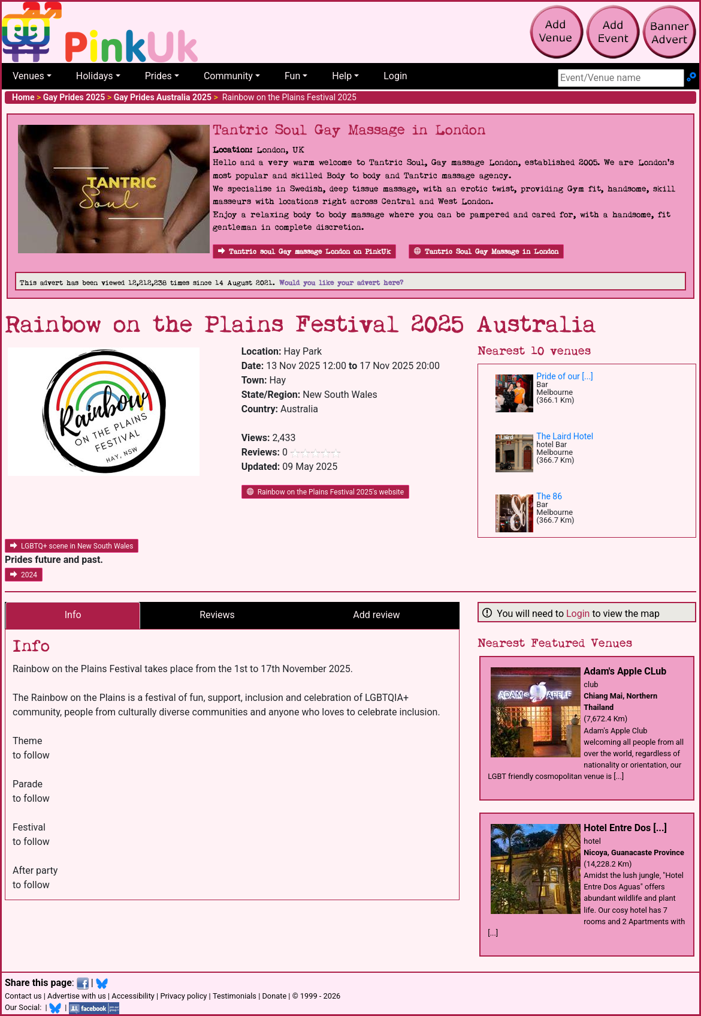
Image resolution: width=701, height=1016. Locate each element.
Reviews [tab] (217, 615)
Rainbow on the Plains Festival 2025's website (325, 492)
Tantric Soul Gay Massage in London (486, 252)
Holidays (94, 76)
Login (395, 76)
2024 (23, 575)
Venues (28, 76)
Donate (274, 995)
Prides (158, 76)
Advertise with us (76, 995)
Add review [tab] (376, 615)
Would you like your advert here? (341, 283)
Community (228, 76)
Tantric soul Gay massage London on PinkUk (304, 252)
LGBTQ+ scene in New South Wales (71, 546)
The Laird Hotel (564, 436)
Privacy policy (183, 995)
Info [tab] (73, 615)
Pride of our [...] (564, 376)
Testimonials (234, 995)
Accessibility (133, 995)
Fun (292, 76)
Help (342, 76)
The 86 (549, 496)
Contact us (23, 995)
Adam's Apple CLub (625, 671)
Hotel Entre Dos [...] (625, 828)
